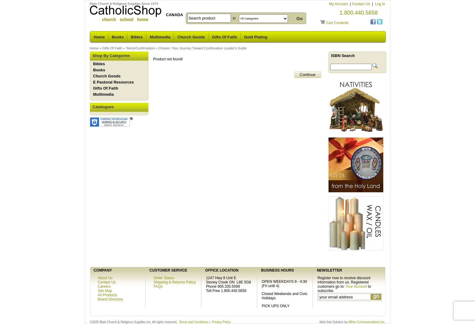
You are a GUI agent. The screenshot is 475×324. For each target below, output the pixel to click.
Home (99, 37)
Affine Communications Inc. (366, 322)
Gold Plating (256, 37)
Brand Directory (110, 299)
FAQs (158, 286)
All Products (107, 295)
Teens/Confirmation (140, 48)
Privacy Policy (221, 322)
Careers (104, 286)
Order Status (164, 278)
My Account (339, 4)
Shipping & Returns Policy (175, 282)
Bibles (137, 37)
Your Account (356, 286)
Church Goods (191, 37)
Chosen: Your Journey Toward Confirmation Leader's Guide (202, 48)
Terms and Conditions (193, 322)
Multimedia (160, 37)
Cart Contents (337, 23)
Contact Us (361, 4)
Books (118, 37)
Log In (380, 4)
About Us (105, 278)
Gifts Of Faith (224, 37)
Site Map (105, 291)
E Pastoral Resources (113, 82)
